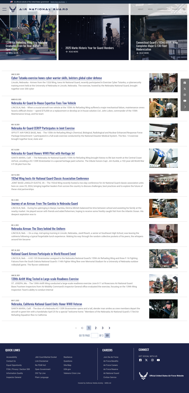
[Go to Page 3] (102, 328)
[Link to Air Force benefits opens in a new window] (109, 361)
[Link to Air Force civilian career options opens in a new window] (108, 377)
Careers (107, 350)
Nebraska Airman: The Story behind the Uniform (38, 228)
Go (107, 335)
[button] (59, 2)
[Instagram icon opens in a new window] (185, 95)
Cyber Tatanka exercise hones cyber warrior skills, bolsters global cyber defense (56, 78)
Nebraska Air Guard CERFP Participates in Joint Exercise (43, 128)
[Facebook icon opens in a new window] (185, 83)
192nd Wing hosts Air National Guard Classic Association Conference (50, 178)
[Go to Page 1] (89, 328)
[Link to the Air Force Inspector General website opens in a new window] (12, 377)
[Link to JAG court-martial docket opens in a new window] (45, 357)
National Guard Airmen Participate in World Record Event (43, 253)
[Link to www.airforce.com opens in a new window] (109, 357)
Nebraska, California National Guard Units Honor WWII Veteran (46, 304)
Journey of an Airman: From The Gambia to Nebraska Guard (44, 203)
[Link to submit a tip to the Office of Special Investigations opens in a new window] (40, 373)
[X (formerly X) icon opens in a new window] (185, 89)
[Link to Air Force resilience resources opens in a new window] (68, 357)
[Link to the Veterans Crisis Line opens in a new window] (72, 373)
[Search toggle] (184, 9)
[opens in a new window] (10, 357)
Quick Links (12, 350)
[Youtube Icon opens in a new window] (185, 101)
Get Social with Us (148, 356)
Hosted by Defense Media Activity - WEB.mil (94, 383)
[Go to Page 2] (95, 328)
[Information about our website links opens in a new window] (41, 361)
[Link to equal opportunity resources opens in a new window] (13, 365)
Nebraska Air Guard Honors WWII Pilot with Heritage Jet (43, 153)
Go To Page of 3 (91, 336)
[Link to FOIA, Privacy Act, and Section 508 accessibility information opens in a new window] (17, 369)
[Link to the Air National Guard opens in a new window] (110, 373)
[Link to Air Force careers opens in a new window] (109, 365)
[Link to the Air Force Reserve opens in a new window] (109, 369)
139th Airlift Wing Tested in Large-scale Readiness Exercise (45, 279)
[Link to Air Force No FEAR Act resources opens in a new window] (40, 365)
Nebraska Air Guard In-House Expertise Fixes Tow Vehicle (43, 103)
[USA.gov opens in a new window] (67, 369)
